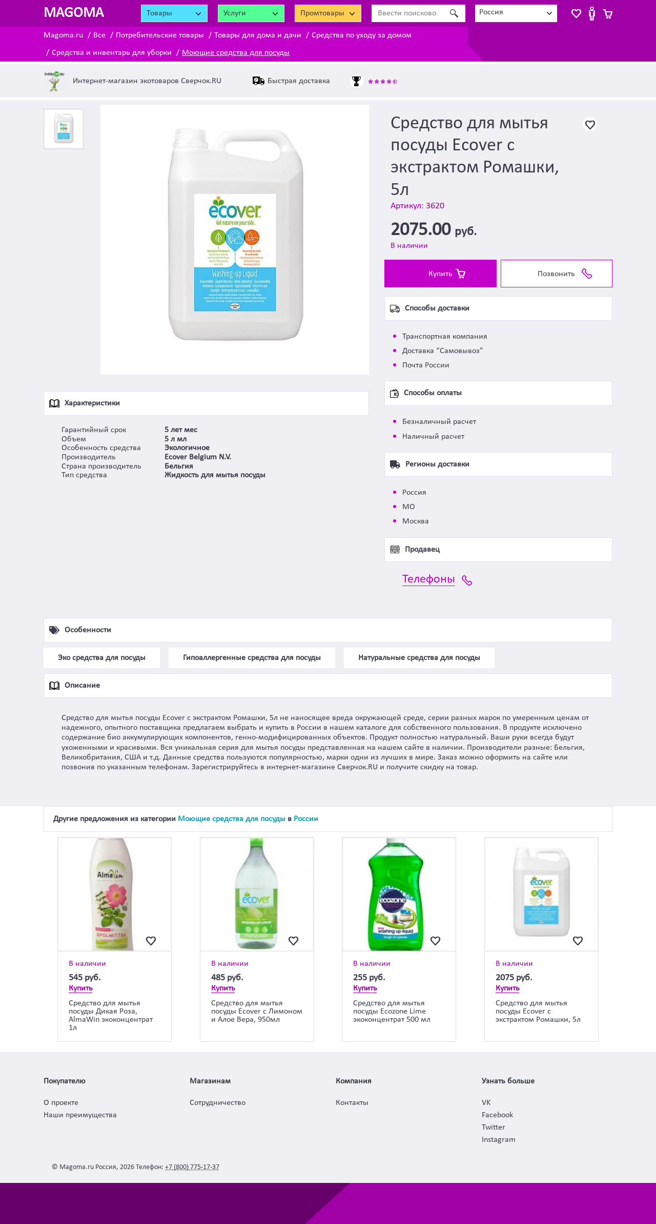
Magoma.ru (63, 35)
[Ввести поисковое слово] (407, 13)
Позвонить (556, 274)
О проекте (61, 1103)
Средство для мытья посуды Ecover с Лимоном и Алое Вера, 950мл (256, 1011)
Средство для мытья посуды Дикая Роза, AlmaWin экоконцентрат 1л (111, 1015)
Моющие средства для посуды (236, 53)
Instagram (499, 1140)
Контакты (352, 1103)
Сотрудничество (217, 1103)
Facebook (497, 1115)
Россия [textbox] (491, 12)
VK (486, 1103)
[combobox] (516, 13)
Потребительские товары (160, 35)
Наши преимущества (80, 1115)
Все (99, 35)
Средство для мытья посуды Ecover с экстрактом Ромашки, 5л (538, 1011)
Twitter (493, 1127)
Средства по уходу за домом (362, 35)
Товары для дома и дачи (257, 35)
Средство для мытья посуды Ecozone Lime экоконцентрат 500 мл (391, 1011)
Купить (440, 274)
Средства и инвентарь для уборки (112, 53)
